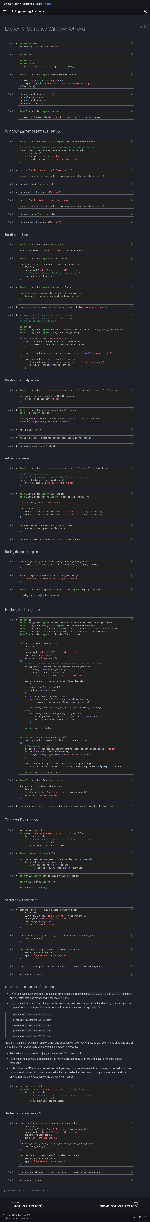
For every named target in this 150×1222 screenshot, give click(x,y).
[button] (132, 43)
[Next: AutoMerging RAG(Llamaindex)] (122, 1205)
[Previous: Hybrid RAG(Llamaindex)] (23, 1205)
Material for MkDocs (22, 1218)
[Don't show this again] (145, 4)
